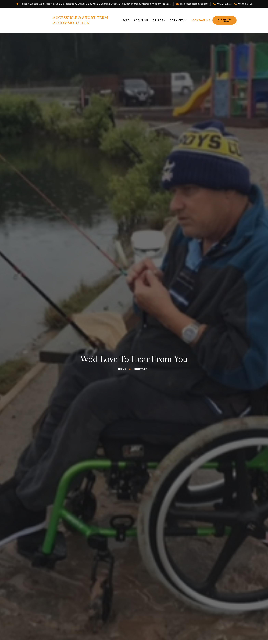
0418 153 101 (243, 3)
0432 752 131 (222, 3)
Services (166, 18)
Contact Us (189, 18)
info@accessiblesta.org (192, 3)
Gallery (146, 18)
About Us (128, 18)
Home (111, 18)
